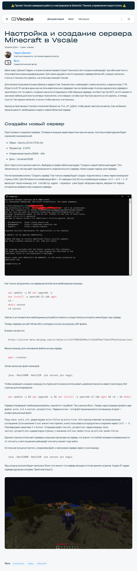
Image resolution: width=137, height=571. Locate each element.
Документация (55, 19)
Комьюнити (18, 563)
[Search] (129, 19)
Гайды (31, 563)
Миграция (84, 19)
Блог (71, 19)
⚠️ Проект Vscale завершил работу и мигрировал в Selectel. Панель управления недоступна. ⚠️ (68, 5)
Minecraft (41, 563)
